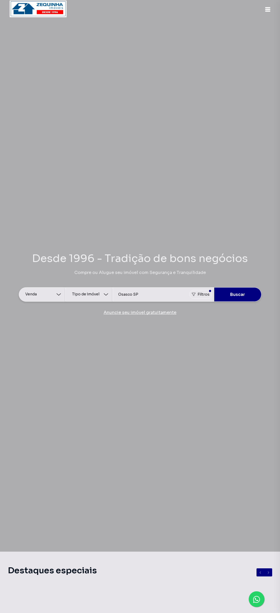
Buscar (237, 294)
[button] (267, 9)
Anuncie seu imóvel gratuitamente (140, 312)
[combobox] (163, 294)
